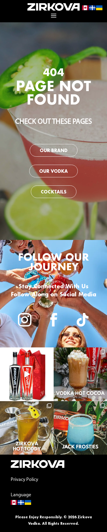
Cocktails (54, 192)
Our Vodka (53, 171)
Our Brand (54, 150)
